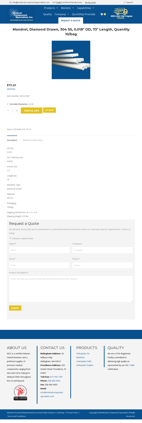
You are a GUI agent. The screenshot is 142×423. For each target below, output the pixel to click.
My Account (90, 2)
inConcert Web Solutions (45, 412)
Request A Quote (70, 20)
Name (12, 244)
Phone (75, 259)
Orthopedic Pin (83, 353)
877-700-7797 (56, 377)
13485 (58, 2)
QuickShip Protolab (83, 14)
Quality (47, 14)
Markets (67, 8)
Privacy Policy (72, 412)
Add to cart (31, 110)
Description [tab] (12, 140)
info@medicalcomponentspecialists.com (31, 2)
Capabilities (85, 8)
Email (12, 259)
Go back (49, 110)
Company (62, 14)
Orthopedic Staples (84, 365)
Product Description (18, 273)
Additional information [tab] (33, 140)
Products (51, 8)
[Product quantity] (12, 110)
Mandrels (80, 357)
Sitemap (60, 412)
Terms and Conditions (16, 416)
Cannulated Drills (83, 361)
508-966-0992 (54, 380)
